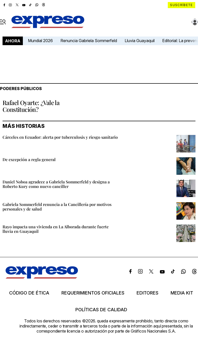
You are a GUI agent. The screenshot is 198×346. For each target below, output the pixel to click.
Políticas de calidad (101, 309)
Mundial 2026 (40, 40)
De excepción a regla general (29, 159)
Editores (147, 293)
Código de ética (29, 293)
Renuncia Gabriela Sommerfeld (88, 40)
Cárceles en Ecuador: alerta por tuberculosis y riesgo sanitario (60, 137)
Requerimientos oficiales (92, 293)
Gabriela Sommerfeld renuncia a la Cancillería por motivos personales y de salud (57, 207)
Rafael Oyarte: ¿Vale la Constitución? (31, 105)
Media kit (182, 293)
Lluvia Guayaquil (140, 40)
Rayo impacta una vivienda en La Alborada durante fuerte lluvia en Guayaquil (56, 229)
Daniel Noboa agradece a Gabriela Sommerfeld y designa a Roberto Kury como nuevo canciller (56, 184)
